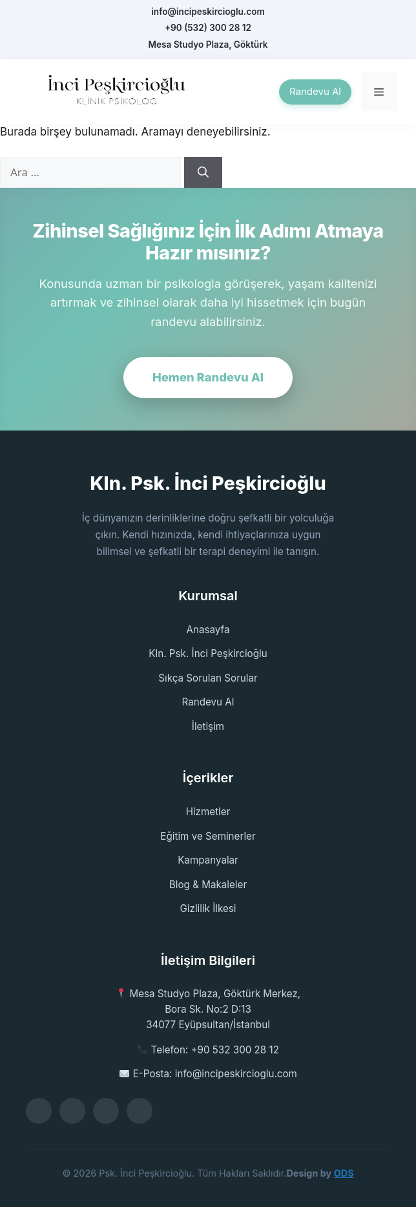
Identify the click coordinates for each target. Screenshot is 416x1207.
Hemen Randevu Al (208, 377)
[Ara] (203, 172)
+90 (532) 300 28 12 (208, 28)
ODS (344, 1173)
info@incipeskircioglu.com (207, 11)
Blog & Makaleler (208, 884)
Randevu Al (315, 91)
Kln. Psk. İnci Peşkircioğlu (208, 653)
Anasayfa (208, 630)
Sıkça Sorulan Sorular (208, 678)
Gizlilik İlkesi (208, 908)
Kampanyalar (208, 860)
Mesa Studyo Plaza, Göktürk (207, 44)
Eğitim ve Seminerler (207, 836)
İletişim (208, 726)
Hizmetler (208, 812)
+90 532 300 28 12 (235, 1050)
